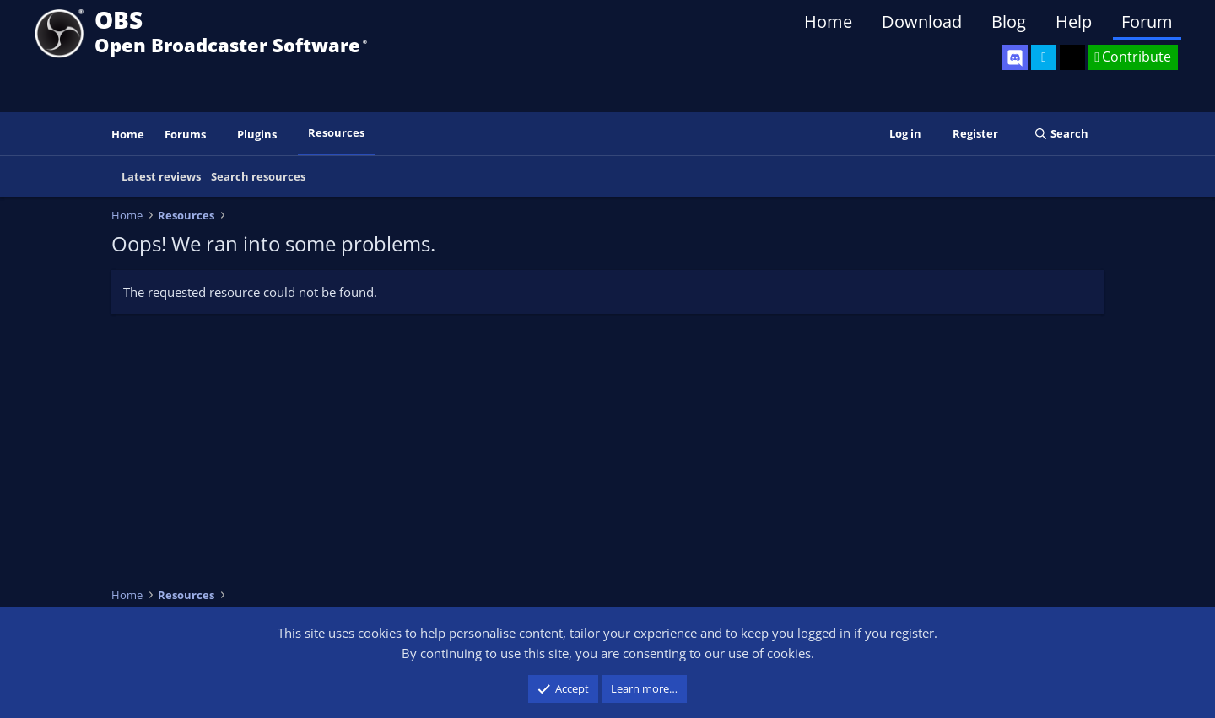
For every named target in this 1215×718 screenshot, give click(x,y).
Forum (1147, 21)
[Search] (1061, 133)
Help (1074, 21)
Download (922, 21)
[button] (218, 134)
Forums (185, 134)
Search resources (258, 176)
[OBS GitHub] (1072, 57)
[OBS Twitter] (1043, 57)
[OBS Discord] (1015, 57)
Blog (1008, 21)
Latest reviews (161, 176)
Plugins (257, 134)
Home (828, 21)
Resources (336, 132)
